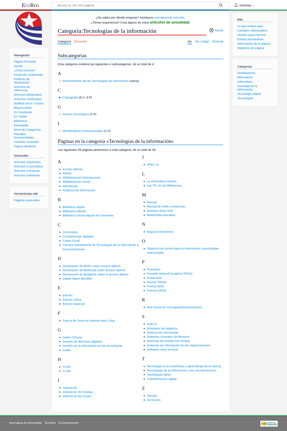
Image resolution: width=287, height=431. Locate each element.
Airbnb (67, 173)
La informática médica (162, 181)
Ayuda (219, 30)
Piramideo (153, 269)
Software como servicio (162, 349)
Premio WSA (155, 286)
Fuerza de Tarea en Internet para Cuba (89, 320)
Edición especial (74, 303)
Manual (152, 202)
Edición (68, 295)
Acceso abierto (73, 169)
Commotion (70, 232)
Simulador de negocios (162, 328)
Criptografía (70, 97)
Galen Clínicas (72, 337)
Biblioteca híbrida (74, 211)
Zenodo (152, 395)
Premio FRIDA (156, 282)
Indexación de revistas (78, 392)
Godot (67, 350)
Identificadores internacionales (82, 131)
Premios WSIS (157, 290)
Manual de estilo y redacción (166, 206)
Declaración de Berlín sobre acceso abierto (91, 266)
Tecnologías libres (159, 374)
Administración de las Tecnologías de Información (95, 80)
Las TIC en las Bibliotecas (164, 185)
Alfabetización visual (76, 181)
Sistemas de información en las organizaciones (178, 345)
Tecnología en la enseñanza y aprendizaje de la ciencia (184, 366)
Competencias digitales (78, 236)
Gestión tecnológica (75, 114)
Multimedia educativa (161, 215)
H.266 (67, 371)
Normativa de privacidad (25, 422)
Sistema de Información (163, 332)
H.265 (67, 366)
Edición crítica (72, 299)
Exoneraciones (69, 422)
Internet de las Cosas (77, 396)
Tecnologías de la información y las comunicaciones (182, 370)
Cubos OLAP (71, 240)
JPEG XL (153, 164)
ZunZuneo (154, 400)
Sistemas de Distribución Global (168, 341)
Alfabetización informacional (81, 177)
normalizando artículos (169, 17)
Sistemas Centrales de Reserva (168, 336)
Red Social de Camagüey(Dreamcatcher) (174, 307)
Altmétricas (70, 186)
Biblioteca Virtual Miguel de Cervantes (88, 215)
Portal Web (154, 278)
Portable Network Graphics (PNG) (170, 273)
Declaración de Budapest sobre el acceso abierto (96, 274)
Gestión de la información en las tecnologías (92, 345)
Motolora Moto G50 (160, 210)
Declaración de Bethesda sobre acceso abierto (94, 270)
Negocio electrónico (160, 231)
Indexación (70, 387)
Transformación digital (162, 379)
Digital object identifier (77, 278)
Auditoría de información (79, 190)
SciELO (152, 324)
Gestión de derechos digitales (82, 341)
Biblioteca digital (74, 207)
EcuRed (30, 5)
